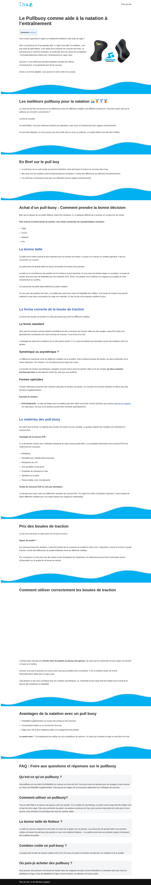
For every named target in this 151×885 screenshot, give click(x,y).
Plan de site (126, 4)
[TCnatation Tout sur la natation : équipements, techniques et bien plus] (26, 4)
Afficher (33, 32)
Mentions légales (43, 882)
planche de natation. (122, 404)
